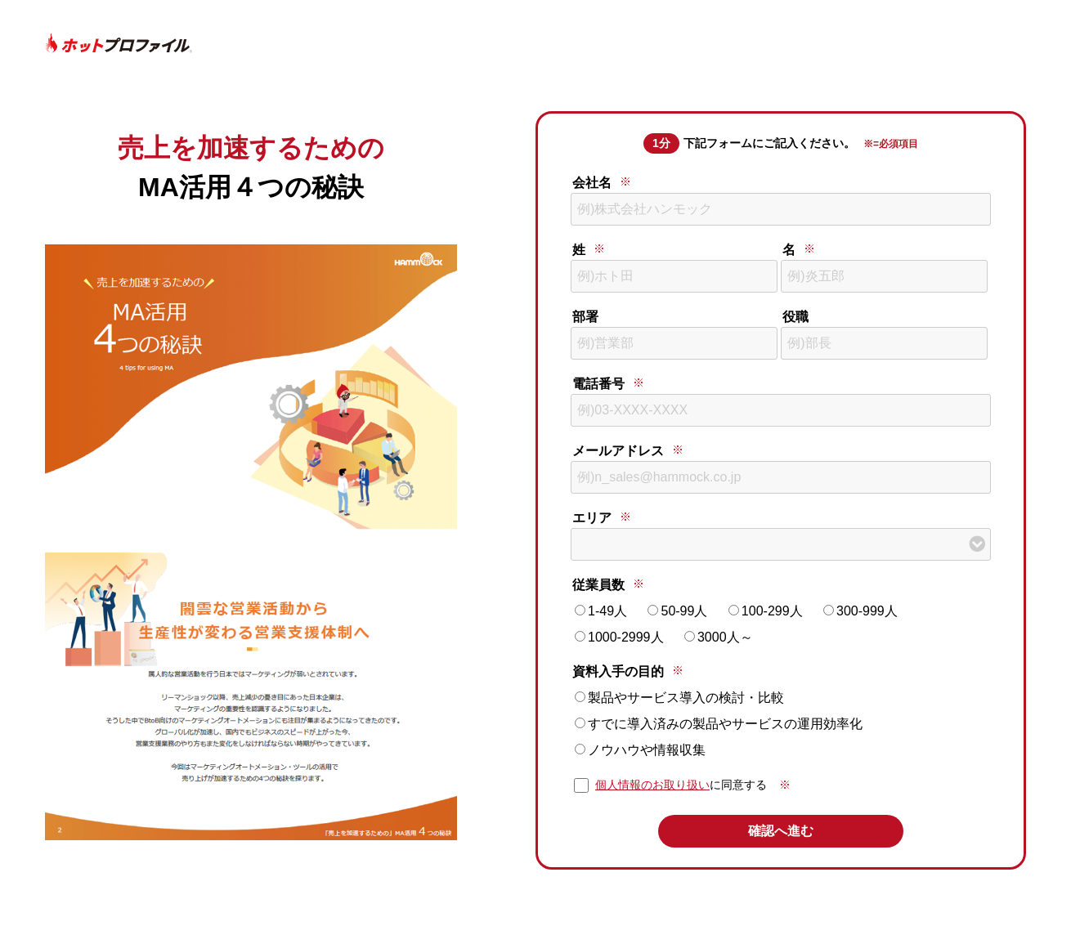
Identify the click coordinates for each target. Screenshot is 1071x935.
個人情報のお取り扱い (652, 784)
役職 (795, 317)
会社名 (592, 183)
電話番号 (598, 384)
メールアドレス (618, 451)
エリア (592, 518)
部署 (585, 317)
